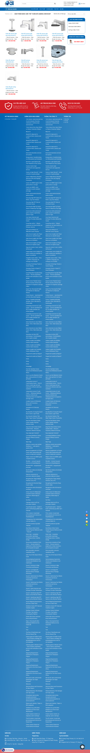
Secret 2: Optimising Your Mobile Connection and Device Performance (34, 577)
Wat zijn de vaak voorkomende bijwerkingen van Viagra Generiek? (33, 679)
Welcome (28, 684)
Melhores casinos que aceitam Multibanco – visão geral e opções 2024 (34, 446)
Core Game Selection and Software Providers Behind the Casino (34, 219)
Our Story (28, 500)
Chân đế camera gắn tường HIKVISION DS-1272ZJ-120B (42, 34)
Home (27, 358)
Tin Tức (56, 9)
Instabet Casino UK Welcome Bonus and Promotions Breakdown (33, 403)
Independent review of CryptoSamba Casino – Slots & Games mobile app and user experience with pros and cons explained (34, 385)
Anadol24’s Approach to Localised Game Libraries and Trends (33, 136)
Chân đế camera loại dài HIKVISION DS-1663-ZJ (42, 61)
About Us (28, 131)
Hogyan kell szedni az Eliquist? (34, 353)
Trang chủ (8, 14)
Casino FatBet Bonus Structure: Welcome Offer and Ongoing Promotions (34, 178)
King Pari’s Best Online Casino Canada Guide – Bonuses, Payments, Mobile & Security (33, 428)
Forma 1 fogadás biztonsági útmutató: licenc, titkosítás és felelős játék (33, 301)
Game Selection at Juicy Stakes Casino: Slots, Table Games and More (34, 323)
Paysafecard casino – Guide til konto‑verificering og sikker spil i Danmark (34, 508)
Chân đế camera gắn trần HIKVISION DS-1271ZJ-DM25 (11, 34)
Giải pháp (42, 9)
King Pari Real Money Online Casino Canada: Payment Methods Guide (33, 422)
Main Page (28, 442)
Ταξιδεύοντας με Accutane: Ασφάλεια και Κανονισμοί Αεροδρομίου (33, 709)
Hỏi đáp (66, 120)
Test (27, 627)
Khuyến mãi (34, 9)
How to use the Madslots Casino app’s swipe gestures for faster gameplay (34, 377)
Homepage (29, 366)
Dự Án (61, 9)
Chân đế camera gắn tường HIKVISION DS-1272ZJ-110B (27, 34)
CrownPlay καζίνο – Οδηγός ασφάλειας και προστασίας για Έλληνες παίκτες (34, 225)
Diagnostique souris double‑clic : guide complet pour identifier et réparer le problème (34, 253)
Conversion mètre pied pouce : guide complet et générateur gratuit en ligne (33, 212)
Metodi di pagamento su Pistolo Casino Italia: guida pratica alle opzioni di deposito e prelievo (34, 452)
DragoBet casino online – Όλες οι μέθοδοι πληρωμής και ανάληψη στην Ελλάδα (34, 259)
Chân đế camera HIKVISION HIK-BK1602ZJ (25, 61)
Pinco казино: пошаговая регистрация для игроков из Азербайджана (33, 514)
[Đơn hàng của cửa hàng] (76, 14)
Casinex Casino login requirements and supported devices (33, 167)
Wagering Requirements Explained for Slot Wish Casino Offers (34, 667)
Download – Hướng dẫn (11, 119)
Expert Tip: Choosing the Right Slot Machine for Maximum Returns (33, 290)
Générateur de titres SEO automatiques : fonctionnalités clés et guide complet (33, 336)
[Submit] (55, 4)
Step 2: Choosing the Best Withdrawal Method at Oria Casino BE (32, 622)
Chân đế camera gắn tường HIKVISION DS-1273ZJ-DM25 (58, 34)
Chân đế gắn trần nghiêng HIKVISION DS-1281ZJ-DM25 (57, 61)
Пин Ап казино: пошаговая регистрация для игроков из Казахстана (33, 720)
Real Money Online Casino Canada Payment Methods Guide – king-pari (34, 529)
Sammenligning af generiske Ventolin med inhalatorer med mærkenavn (33, 561)
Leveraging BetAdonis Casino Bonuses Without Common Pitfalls (33, 437)
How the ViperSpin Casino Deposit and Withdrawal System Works (34, 370)
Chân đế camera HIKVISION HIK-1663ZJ (10, 61)
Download (49, 9)
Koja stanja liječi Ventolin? (32, 433)
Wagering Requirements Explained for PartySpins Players (32, 654)
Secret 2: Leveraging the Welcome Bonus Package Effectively (32, 571)
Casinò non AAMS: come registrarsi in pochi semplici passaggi (33, 189)
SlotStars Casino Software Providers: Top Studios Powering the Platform (32, 612)
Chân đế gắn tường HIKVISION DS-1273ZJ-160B (11, 88)
